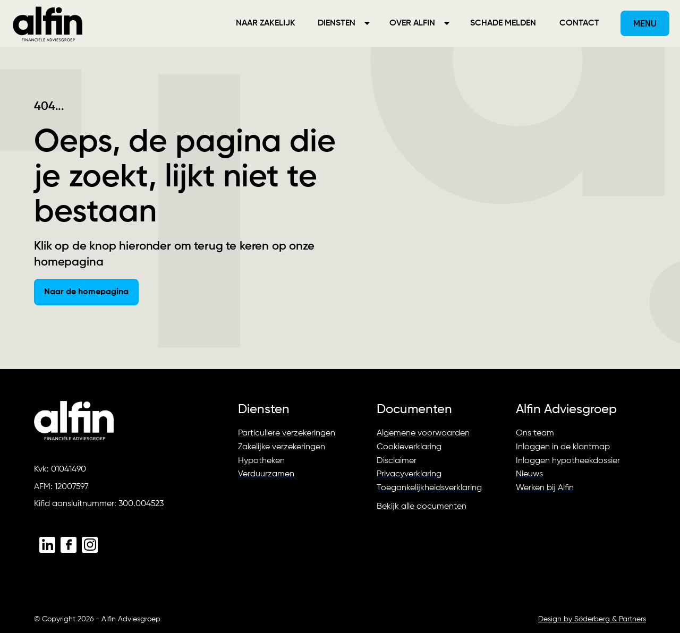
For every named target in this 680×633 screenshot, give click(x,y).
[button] (343, 23)
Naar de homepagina (86, 292)
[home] (48, 23)
